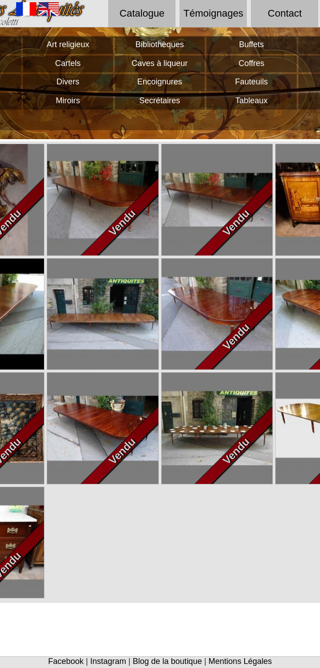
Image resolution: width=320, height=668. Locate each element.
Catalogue (141, 13)
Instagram (108, 661)
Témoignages (213, 13)
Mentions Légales (240, 661)
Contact (285, 13)
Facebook (65, 661)
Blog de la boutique (167, 661)
